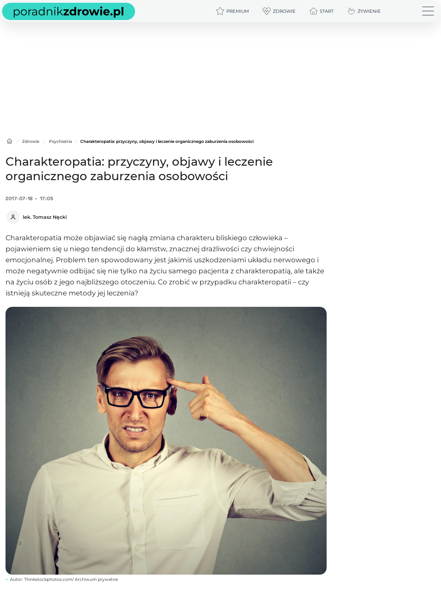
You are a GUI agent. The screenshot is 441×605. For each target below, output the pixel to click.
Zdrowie (30, 141)
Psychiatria (60, 141)
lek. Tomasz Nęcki (45, 217)
